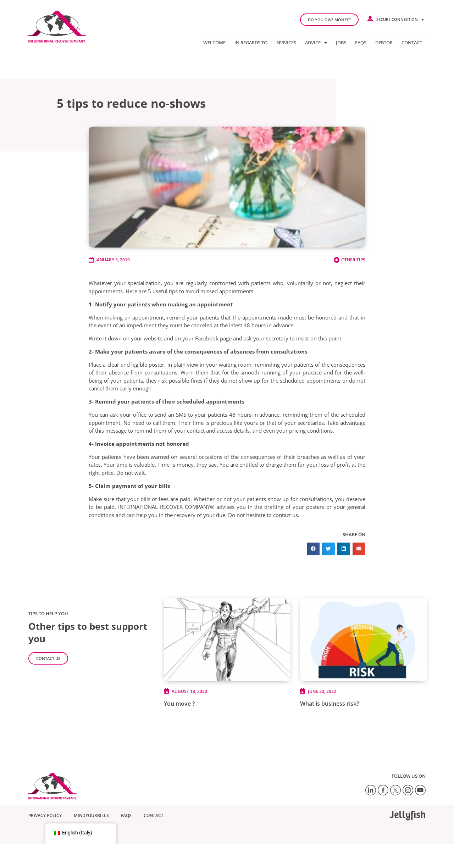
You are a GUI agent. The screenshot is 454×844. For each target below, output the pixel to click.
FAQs (360, 42)
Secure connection (400, 19)
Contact (412, 42)
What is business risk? (329, 703)
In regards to (250, 42)
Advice (316, 42)
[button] (313, 549)
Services (286, 42)
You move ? (179, 703)
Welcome (214, 42)
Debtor (384, 42)
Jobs (341, 42)
